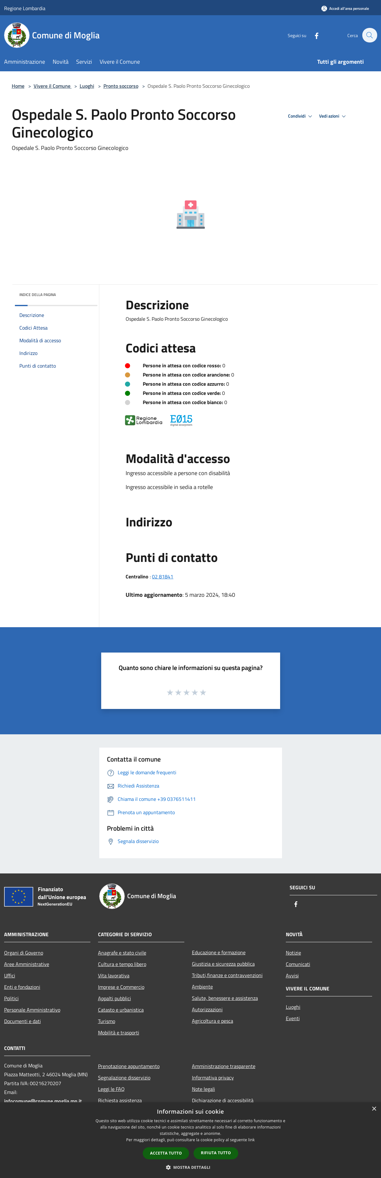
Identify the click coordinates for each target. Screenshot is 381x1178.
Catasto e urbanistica (121, 1010)
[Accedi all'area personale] (345, 8)
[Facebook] (313, 35)
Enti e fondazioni (22, 987)
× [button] (373, 1109)
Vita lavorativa (113, 975)
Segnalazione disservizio (124, 1077)
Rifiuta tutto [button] (216, 1152)
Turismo (106, 1021)
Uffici (9, 975)
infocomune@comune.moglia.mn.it (43, 1101)
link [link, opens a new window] (251, 1140)
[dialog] (190, 1140)
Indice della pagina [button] (37, 295)
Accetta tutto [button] (166, 1153)
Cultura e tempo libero (122, 964)
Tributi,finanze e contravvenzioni (227, 975)
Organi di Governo (23, 952)
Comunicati (298, 964)
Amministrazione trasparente (223, 1066)
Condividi (301, 116)
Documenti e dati (22, 1021)
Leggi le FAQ (111, 1089)
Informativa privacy (213, 1077)
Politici (11, 998)
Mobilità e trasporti (118, 1032)
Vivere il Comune (53, 86)
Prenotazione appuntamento (129, 1066)
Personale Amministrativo (32, 1010)
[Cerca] (369, 35)
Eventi (293, 1018)
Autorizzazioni (207, 1009)
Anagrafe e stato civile (122, 952)
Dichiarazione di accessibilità (222, 1100)
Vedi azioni (333, 116)
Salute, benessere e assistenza (225, 998)
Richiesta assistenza (120, 1100)
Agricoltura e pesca (212, 1021)
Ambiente (202, 986)
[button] (191, 1167)
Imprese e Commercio (121, 987)
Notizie (293, 952)
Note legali (203, 1089)
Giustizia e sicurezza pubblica (223, 964)
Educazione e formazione (219, 952)
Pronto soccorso (120, 86)
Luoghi (87, 86)
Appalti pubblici (114, 998)
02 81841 (162, 576)
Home (18, 86)
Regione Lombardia (24, 8)
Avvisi (292, 975)
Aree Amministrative (26, 964)
